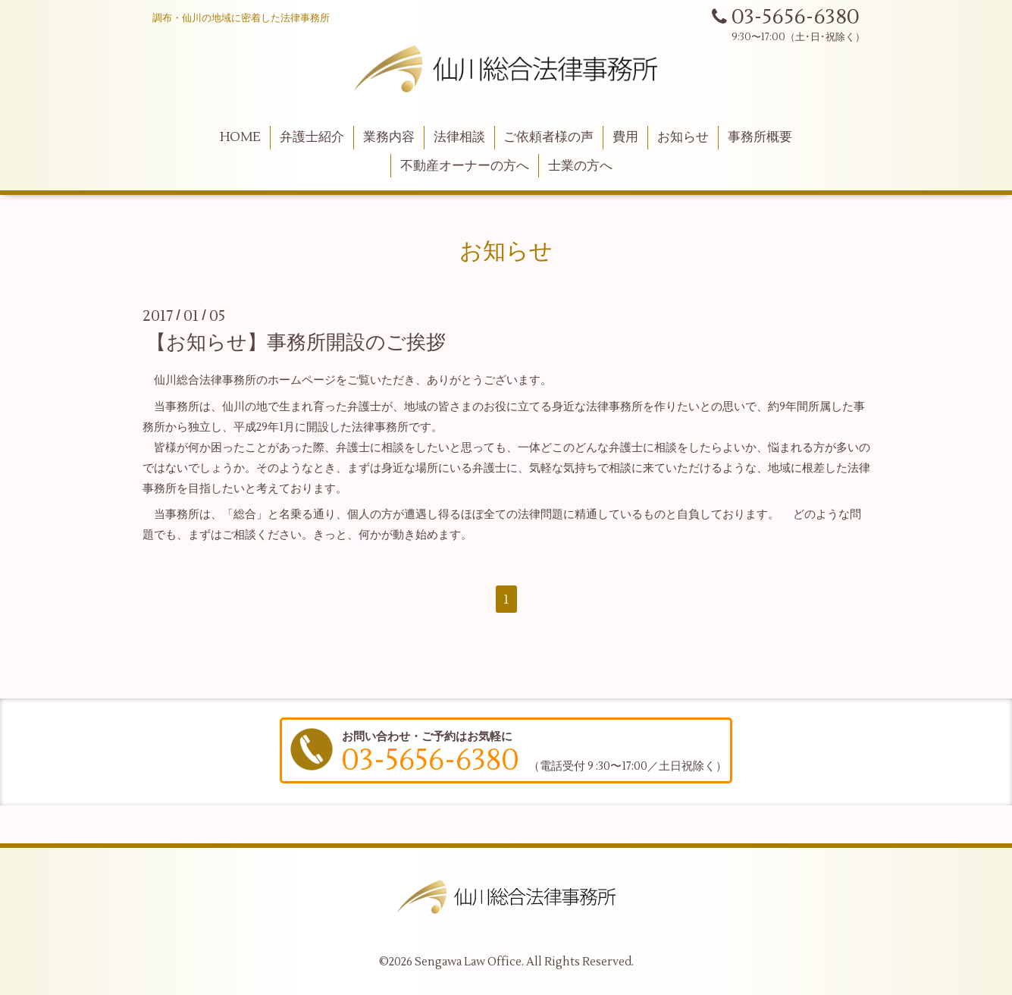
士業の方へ (580, 166)
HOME (240, 137)
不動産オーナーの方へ (464, 166)
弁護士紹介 (312, 137)
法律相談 (459, 137)
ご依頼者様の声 (548, 137)
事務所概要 (760, 137)
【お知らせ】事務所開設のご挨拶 (296, 343)
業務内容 (389, 137)
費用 (625, 137)
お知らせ (683, 137)
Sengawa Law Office (468, 962)
